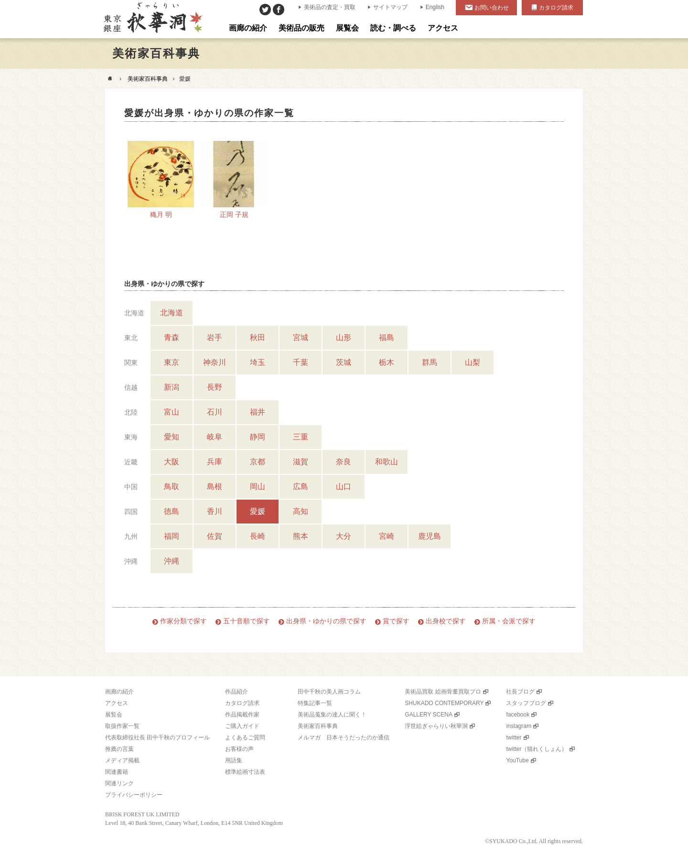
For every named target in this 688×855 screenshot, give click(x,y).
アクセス (116, 703)
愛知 (171, 437)
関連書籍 (116, 772)
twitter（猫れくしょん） (536, 749)
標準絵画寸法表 (245, 772)
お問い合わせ (491, 7)
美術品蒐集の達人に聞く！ (332, 714)
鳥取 (171, 486)
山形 (343, 337)
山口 (343, 486)
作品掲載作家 (242, 714)
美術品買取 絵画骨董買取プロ (443, 691)
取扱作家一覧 (122, 726)
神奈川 (214, 362)
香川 (214, 511)
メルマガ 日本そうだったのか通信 (343, 737)
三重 (300, 437)
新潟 (171, 387)
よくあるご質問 (245, 737)
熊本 (300, 536)
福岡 (171, 536)
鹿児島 (429, 536)
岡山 (257, 486)
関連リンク (119, 783)
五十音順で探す (246, 621)
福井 (257, 412)
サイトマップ (390, 7)
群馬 (429, 362)
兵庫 (214, 462)
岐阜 (214, 437)
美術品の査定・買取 (329, 7)
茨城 (343, 362)
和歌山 (386, 462)
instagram (518, 726)
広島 (300, 486)
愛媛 (257, 511)
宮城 (300, 337)
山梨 (472, 362)
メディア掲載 (122, 760)
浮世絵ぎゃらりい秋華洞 (436, 726)
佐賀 (214, 536)
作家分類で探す (183, 621)
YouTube (517, 760)
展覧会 (113, 714)
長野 (214, 387)
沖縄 (171, 561)
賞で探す (396, 621)
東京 (171, 362)
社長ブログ (520, 691)
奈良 (343, 462)
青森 (171, 337)
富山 (171, 412)
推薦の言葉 (119, 749)
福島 (386, 337)
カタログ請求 (556, 7)
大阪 (171, 462)
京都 (257, 462)
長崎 (257, 536)
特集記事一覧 (315, 703)
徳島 (171, 511)
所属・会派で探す (509, 621)
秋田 (257, 337)
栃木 (386, 362)
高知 (300, 511)
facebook (517, 714)
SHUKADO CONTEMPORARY (444, 703)
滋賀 (300, 462)
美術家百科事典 (148, 78)
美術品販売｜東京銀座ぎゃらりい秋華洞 (152, 19)
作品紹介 (236, 691)
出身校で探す (446, 621)
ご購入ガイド (242, 726)
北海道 (171, 313)
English (435, 7)
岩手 (214, 337)
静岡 (257, 437)
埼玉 (257, 362)
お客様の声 (239, 749)
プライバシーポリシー (133, 794)
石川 (214, 412)
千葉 (300, 362)
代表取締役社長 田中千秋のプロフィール (157, 737)
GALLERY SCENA (428, 714)
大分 (343, 536)
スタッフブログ (526, 703)
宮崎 (386, 536)
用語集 (233, 760)
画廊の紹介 (119, 691)
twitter (513, 737)
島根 (214, 486)
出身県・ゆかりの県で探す (326, 621)
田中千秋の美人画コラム (329, 691)
